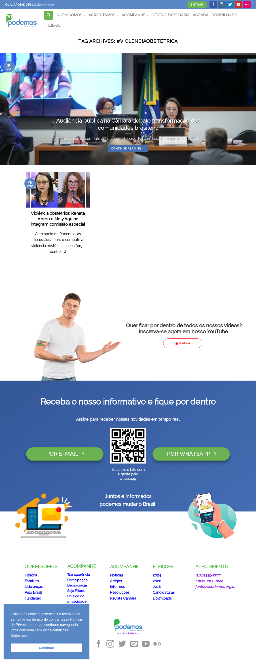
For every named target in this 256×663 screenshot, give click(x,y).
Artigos (116, 581)
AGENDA (200, 15)
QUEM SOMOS (71, 15)
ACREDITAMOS (103, 15)
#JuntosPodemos (128, 633)
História (31, 575)
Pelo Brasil (33, 592)
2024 (157, 575)
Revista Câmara (123, 598)
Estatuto (32, 581)
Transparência (78, 575)
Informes (117, 587)
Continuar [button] (46, 648)
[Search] (48, 15)
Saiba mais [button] (19, 635)
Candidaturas (164, 592)
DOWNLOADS (224, 15)
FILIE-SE (53, 25)
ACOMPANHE (135, 15)
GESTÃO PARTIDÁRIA (170, 15)
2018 (157, 587)
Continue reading (128, 148)
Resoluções (119, 592)
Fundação (33, 598)
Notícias (116, 575)
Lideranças (34, 587)
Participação (77, 580)
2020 (157, 581)
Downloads (162, 598)
